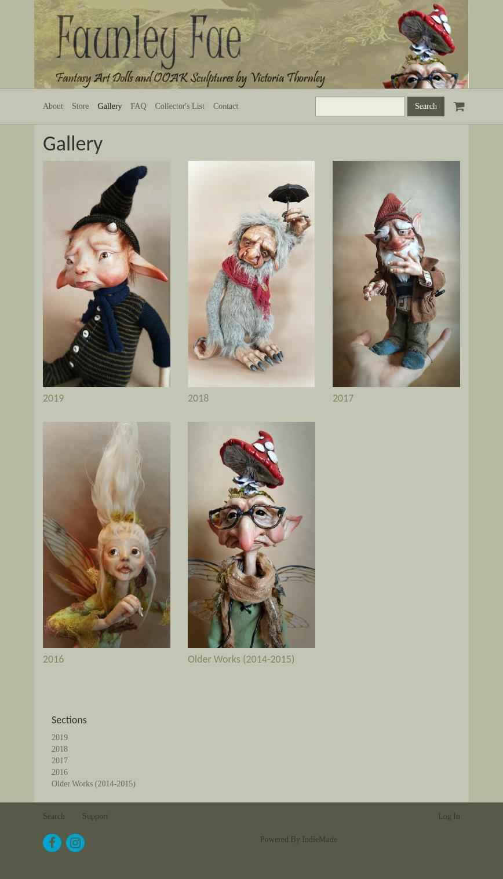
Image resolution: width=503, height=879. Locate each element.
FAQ (139, 106)
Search (54, 816)
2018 (198, 398)
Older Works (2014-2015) (241, 659)
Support (95, 816)
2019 (53, 398)
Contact (226, 106)
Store (80, 106)
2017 (343, 398)
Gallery (110, 106)
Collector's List (180, 106)
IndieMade (319, 839)
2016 (53, 659)
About (53, 106)
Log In (449, 816)
